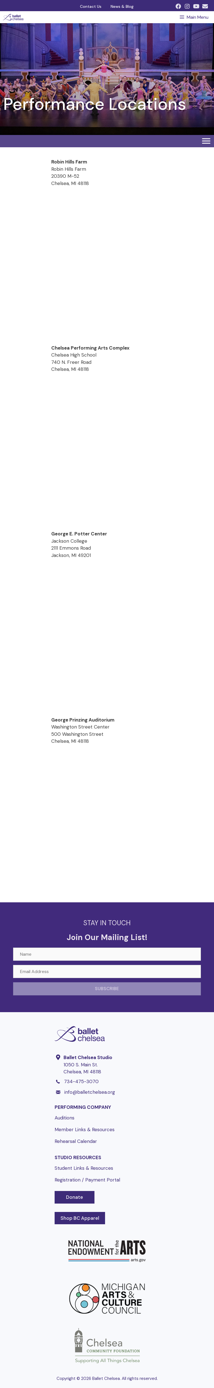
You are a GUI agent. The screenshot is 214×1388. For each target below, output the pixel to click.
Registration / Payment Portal (87, 1180)
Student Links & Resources (84, 1168)
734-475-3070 (81, 1081)
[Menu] (206, 141)
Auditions (64, 1118)
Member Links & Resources (85, 1129)
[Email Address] (107, 971)
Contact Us (90, 6)
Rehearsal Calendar (76, 1141)
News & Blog (122, 6)
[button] (178, 6)
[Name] (107, 954)
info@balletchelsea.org (89, 1092)
